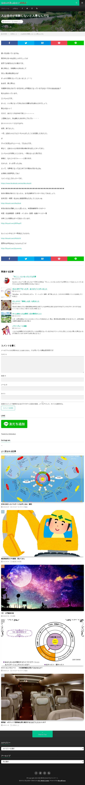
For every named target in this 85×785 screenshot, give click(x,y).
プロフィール (5, 8)
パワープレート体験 (19, 326)
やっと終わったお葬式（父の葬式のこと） (27, 314)
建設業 (15, 561)
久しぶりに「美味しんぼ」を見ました (25, 301)
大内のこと (17, 21)
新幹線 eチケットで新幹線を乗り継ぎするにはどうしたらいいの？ (23, 722)
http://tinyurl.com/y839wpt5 (11, 223)
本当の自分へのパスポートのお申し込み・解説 (16, 504)
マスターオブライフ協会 (20, 506)
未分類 (19, 561)
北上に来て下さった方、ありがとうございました (29, 289)
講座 (14, 616)
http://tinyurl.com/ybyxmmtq (11, 248)
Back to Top (43, 734)
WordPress (62, 780)
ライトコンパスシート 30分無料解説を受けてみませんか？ (21, 668)
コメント (4, 354)
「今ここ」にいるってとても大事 (24, 277)
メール (4, 384)
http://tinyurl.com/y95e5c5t (11, 238)
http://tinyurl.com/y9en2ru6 (11, 203)
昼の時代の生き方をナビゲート (48, 778)
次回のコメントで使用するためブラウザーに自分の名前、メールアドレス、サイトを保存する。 (32, 404)
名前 (3, 376)
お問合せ (15, 8)
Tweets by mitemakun (8, 434)
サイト (3, 393)
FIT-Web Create (43, 780)
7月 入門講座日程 (7, 613)
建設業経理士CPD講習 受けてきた (13, 559)
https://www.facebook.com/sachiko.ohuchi (16, 183)
